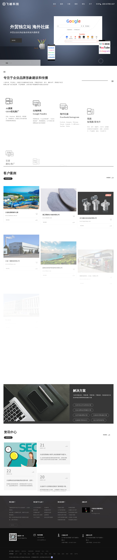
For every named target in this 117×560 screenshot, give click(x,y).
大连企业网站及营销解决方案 (83, 410)
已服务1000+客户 (73, 510)
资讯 (83, 4)
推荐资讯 (8, 437)
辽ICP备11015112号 (45, 557)
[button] (27, 63)
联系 (97, 4)
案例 (76, 4)
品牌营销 (46, 514)
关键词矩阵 (30, 551)
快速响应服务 (72, 507)
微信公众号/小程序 (37, 514)
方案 (68, 4)
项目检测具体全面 (62, 512)
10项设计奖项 (72, 514)
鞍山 (29, 553)
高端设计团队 (61, 507)
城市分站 (24, 551)
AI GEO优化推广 (37, 507)
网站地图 (37, 551)
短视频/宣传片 (47, 510)
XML (47, 551)
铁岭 (67, 553)
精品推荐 (8, 178)
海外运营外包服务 (48, 517)
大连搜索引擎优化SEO (81, 420)
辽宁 (16, 553)
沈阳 (20, 553)
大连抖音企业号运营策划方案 (83, 405)
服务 (61, 4)
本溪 (37, 553)
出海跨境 (46, 507)
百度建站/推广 (36, 512)
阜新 (54, 553)
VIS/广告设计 (36, 517)
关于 (90, 4)
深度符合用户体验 (62, 514)
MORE (108, 178)
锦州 (46, 553)
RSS (43, 551)
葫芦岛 (76, 553)
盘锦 (63, 553)
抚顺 (33, 553)
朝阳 (71, 553)
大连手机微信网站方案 (81, 415)
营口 (50, 553)
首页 (54, 4)
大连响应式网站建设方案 (100, 415)
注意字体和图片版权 (63, 517)
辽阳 (59, 553)
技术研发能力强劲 (73, 512)
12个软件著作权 (61, 510)
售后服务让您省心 (73, 519)
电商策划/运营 (47, 512)
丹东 (42, 553)
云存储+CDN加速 (73, 517)
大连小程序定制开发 (98, 420)
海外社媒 (35, 510)
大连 (25, 553)
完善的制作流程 (61, 519)
